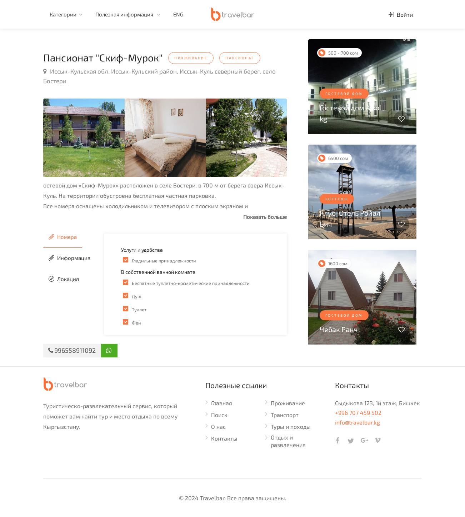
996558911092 (72, 350)
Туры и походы (291, 426)
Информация (69, 258)
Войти (401, 14)
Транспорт (285, 414)
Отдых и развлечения (288, 441)
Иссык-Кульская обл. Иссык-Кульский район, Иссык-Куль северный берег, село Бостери (159, 75)
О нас (218, 426)
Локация (64, 279)
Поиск (219, 414)
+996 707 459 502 (358, 412)
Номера (63, 237)
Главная (221, 403)
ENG (178, 14)
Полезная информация (124, 14)
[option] (84, 138)
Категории (63, 14)
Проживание (288, 403)
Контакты (224, 438)
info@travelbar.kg (357, 422)
